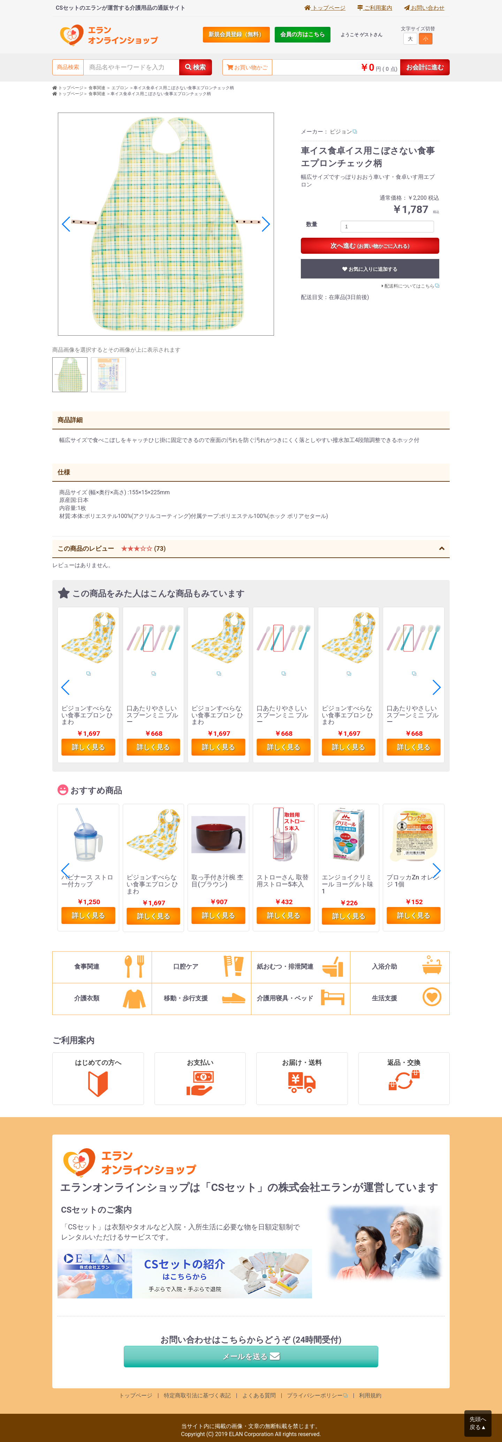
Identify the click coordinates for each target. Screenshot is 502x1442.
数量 (311, 224)
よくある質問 (259, 1395)
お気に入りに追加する (369, 269)
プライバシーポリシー (315, 1395)
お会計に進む (425, 67)
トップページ (324, 8)
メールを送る (250, 1356)
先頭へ (478, 1424)
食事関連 (97, 87)
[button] (265, 224)
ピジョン (341, 131)
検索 (195, 67)
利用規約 (370, 1395)
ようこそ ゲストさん (361, 34)
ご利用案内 (374, 8)
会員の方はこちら (302, 34)
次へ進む (370, 245)
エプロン (120, 87)
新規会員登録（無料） (236, 34)
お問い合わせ (424, 8)
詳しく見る (88, 747)
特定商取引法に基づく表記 (197, 1395)
